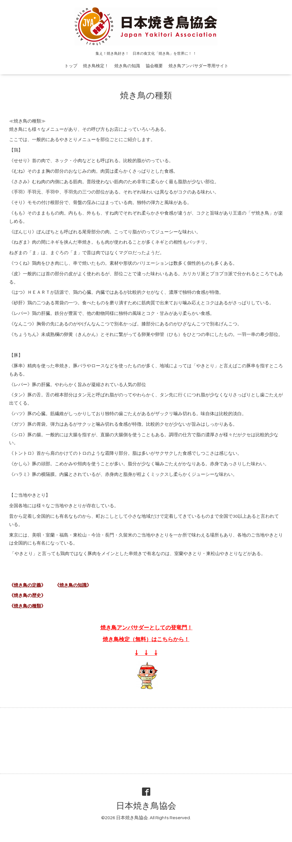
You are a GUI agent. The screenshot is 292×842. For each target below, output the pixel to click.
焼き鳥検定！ (96, 66)
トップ (70, 66)
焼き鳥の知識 (127, 66)
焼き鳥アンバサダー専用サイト (198, 66)
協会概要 (154, 66)
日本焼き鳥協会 (146, 806)
